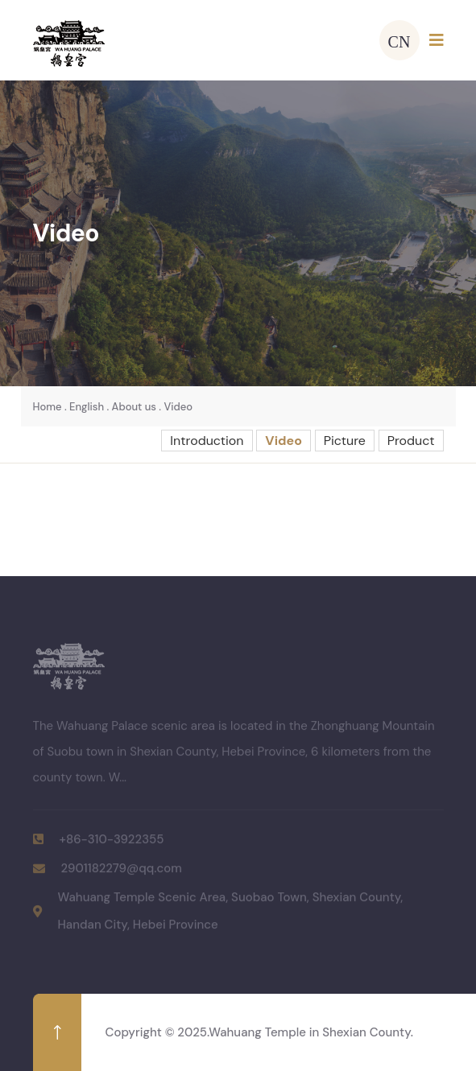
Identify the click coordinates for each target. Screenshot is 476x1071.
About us (134, 407)
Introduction (206, 440)
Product (411, 440)
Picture (345, 440)
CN (399, 40)
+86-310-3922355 (112, 842)
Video (177, 407)
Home (47, 407)
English (86, 407)
